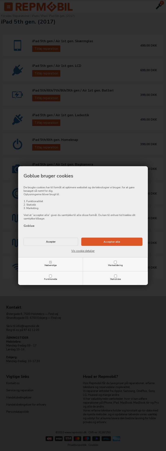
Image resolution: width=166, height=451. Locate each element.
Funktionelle (50, 279)
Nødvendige (51, 265)
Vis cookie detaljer (83, 251)
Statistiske (115, 279)
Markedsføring (115, 265)
